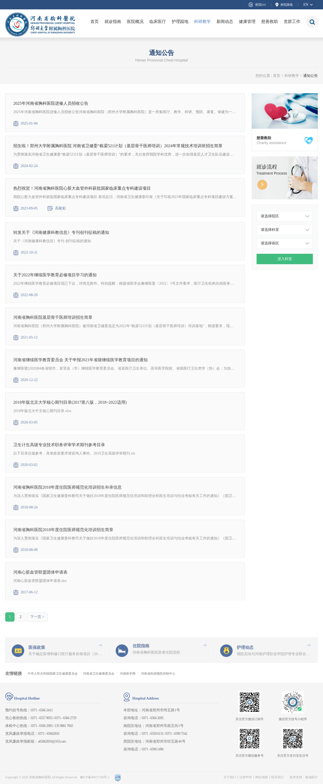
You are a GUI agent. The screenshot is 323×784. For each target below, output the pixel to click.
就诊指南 (112, 21)
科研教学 (202, 21)
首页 (94, 21)
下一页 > (37, 625)
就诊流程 (266, 167)
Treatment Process (271, 173)
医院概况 (135, 21)
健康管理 (247, 21)
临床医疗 (157, 21)
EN (305, 5)
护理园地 (180, 21)
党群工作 (292, 21)
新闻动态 (224, 21)
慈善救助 (269, 21)
